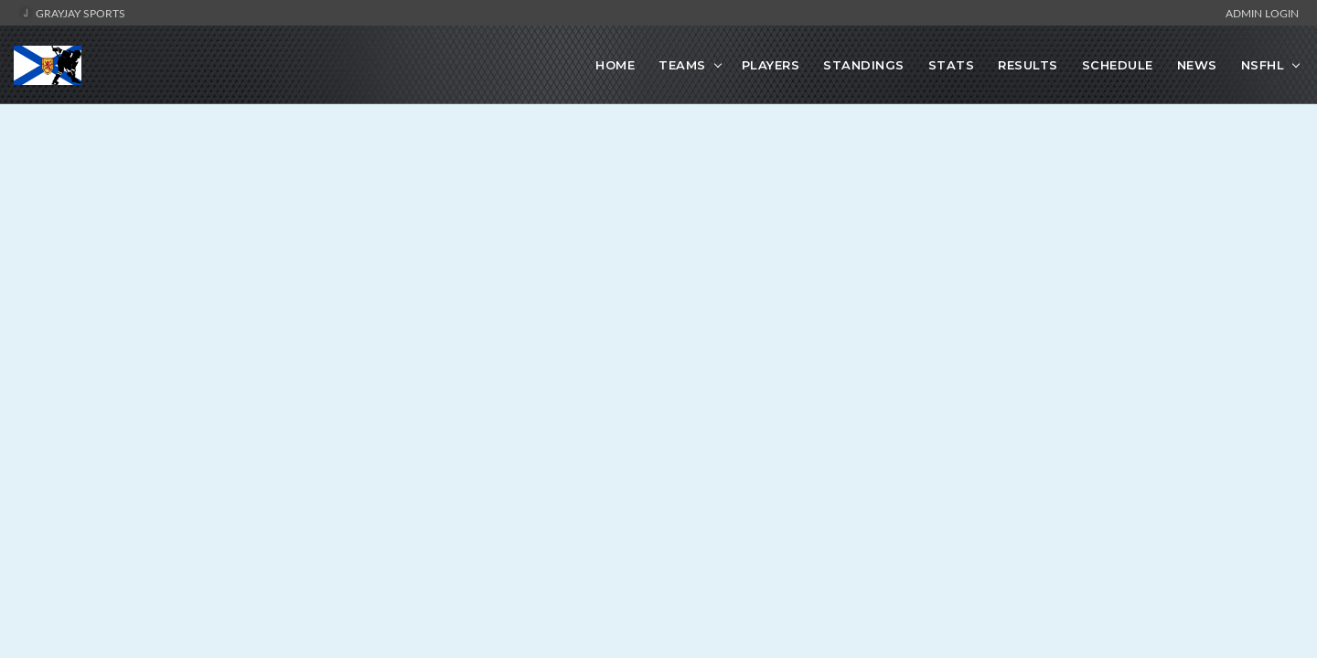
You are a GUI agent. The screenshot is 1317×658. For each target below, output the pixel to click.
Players (771, 65)
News (1197, 65)
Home (615, 65)
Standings (864, 65)
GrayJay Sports (71, 12)
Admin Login (1262, 12)
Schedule (1117, 65)
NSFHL (1263, 65)
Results (1028, 65)
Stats (951, 65)
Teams (682, 65)
